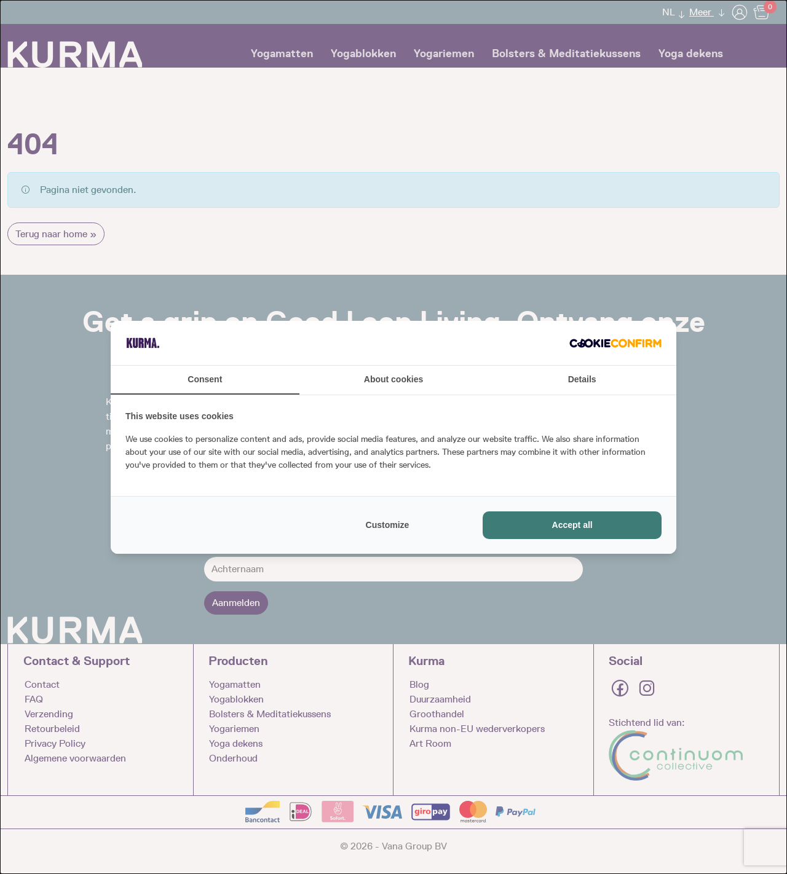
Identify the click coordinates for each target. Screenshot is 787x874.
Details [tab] (582, 379)
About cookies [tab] (393, 379)
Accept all (572, 525)
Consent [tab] (205, 379)
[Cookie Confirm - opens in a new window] (615, 343)
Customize (387, 525)
